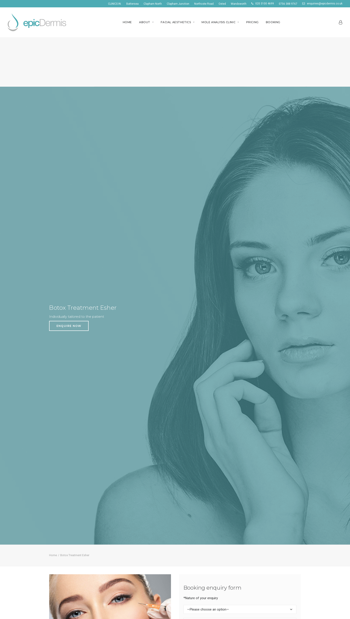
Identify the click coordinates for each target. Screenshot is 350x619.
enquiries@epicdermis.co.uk (324, 3)
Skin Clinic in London (128, 490)
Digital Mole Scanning (261, 542)
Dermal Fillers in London (131, 508)
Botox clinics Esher (193, 547)
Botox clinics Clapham (195, 496)
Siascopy (251, 559)
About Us (55, 496)
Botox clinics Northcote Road (135, 550)
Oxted (222, 3)
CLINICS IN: (114, 3)
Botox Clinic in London (130, 502)
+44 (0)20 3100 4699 (63, 547)
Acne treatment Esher (196, 542)
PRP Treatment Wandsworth (267, 514)
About (146, 22)
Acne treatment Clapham (198, 490)
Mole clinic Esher (191, 559)
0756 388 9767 (288, 3)
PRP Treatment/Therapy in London (140, 496)
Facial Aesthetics (177, 22)
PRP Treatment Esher (195, 565)
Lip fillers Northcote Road (132, 556)
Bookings (55, 514)
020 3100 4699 (264, 3)
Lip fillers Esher (190, 553)
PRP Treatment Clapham (198, 514)
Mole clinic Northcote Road (134, 562)
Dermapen (253, 553)
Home (127, 22)
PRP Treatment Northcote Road (138, 568)
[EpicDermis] (38, 22)
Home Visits (57, 502)
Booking (273, 22)
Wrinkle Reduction (259, 547)
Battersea (132, 3)
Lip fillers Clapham (192, 502)
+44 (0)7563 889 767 (63, 553)
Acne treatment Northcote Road (138, 545)
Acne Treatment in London (133, 514)
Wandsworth (238, 3)
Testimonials (57, 508)
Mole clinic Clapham (193, 508)
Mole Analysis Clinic (220, 22)
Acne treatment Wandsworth (267, 490)
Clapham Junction (178, 3)
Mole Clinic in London (129, 520)
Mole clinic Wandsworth (262, 508)
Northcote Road (204, 3)
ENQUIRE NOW (68, 72)
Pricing (252, 22)
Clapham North (153, 3)
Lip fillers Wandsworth (261, 502)
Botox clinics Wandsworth (264, 496)
